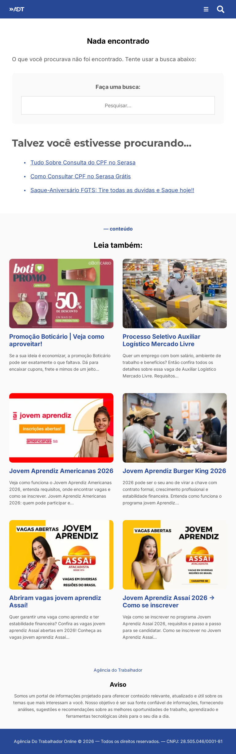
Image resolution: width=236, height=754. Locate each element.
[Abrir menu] (206, 9)
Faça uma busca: (118, 87)
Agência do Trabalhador (118, 670)
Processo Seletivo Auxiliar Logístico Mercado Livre (161, 340)
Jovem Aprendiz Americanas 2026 (61, 471)
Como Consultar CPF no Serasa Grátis (80, 176)
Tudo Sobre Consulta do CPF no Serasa (83, 162)
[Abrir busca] (220, 9)
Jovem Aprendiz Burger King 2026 (174, 471)
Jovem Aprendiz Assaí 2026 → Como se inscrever (169, 601)
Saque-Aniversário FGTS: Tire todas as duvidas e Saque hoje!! (112, 190)
